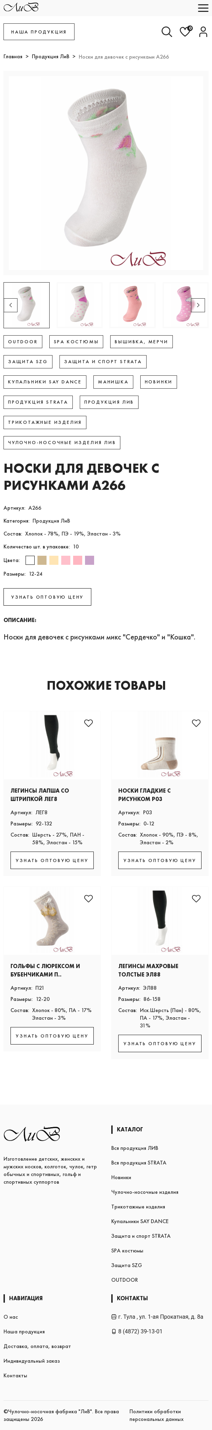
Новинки (121, 1177)
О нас (10, 1316)
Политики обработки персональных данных (156, 1415)
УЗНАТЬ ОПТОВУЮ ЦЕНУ (47, 597)
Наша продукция (24, 1331)
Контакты (15, 1375)
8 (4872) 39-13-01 (137, 1331)
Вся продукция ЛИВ (134, 1148)
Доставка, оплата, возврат (37, 1346)
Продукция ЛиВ (50, 56)
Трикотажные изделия (138, 1206)
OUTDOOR (124, 1279)
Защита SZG (126, 1265)
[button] (198, 305)
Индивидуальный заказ (31, 1360)
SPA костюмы (127, 1250)
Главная (12, 56)
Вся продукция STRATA (139, 1162)
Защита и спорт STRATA (141, 1236)
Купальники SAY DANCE (140, 1221)
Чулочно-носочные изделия (144, 1192)
